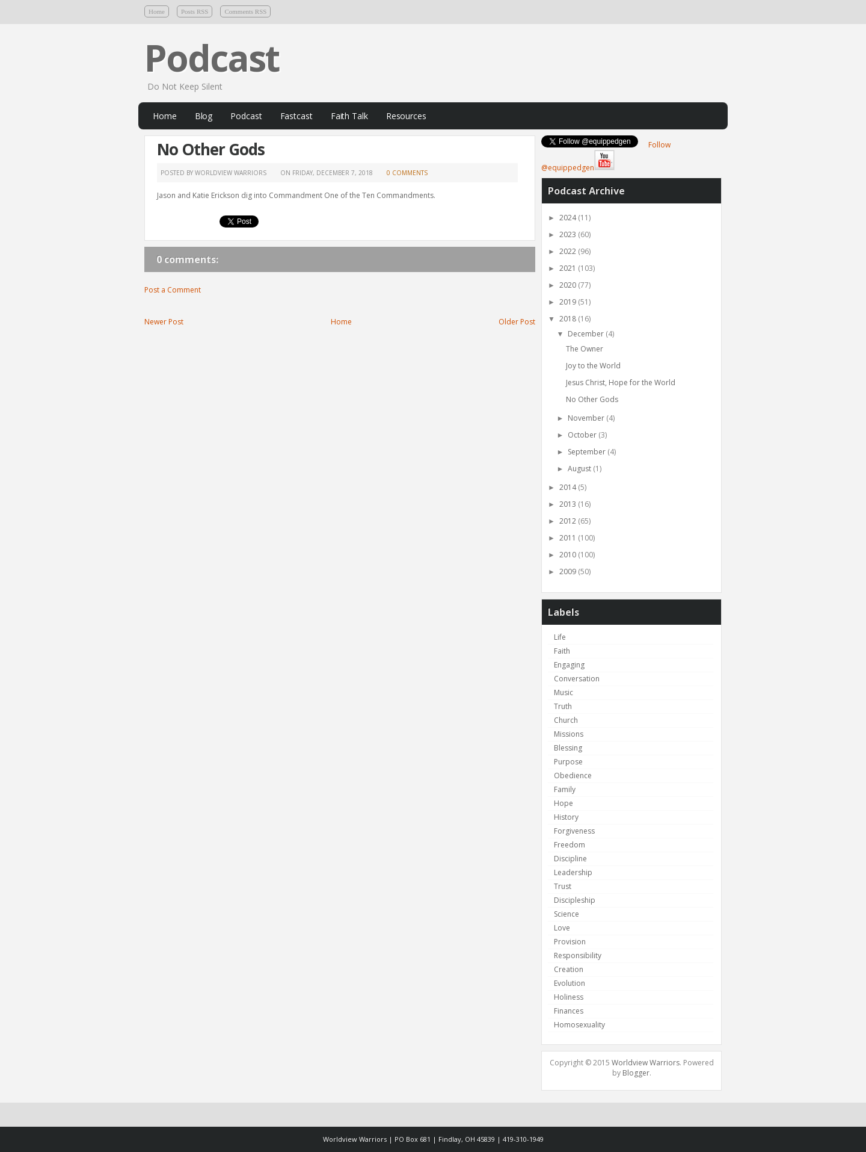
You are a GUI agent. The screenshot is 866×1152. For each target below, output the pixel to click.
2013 (568, 504)
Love (562, 928)
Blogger (636, 1073)
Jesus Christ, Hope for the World (620, 382)
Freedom (569, 845)
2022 (568, 251)
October (583, 435)
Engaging (569, 665)
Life (560, 637)
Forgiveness (574, 831)
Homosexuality (579, 1025)
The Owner (584, 349)
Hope (563, 803)
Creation (568, 969)
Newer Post (163, 322)
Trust (562, 886)
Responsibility (577, 955)
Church (566, 720)
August (580, 468)
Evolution (569, 983)
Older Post (517, 322)
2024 (568, 217)
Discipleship (574, 900)
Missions (568, 734)
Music (563, 692)
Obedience (573, 775)
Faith (562, 651)
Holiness (568, 997)
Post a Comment (172, 290)
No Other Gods (211, 149)
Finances (568, 1011)
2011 (568, 538)
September (587, 452)
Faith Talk (349, 116)
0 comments (407, 173)
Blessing (568, 748)
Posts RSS (195, 11)
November (587, 418)
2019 (568, 302)
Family (565, 789)
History (566, 817)
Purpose (568, 762)
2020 (568, 285)
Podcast (211, 57)
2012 (568, 521)
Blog (204, 116)
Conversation (577, 679)
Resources (406, 116)
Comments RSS (245, 11)
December (587, 334)
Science (566, 914)
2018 (568, 319)
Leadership (573, 872)
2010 (568, 555)
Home (157, 11)
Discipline (570, 858)
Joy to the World (593, 366)
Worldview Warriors (646, 1063)
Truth (563, 706)
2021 (568, 268)
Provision (570, 942)
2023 (568, 234)
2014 (568, 487)
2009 (568, 571)
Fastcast (296, 116)
